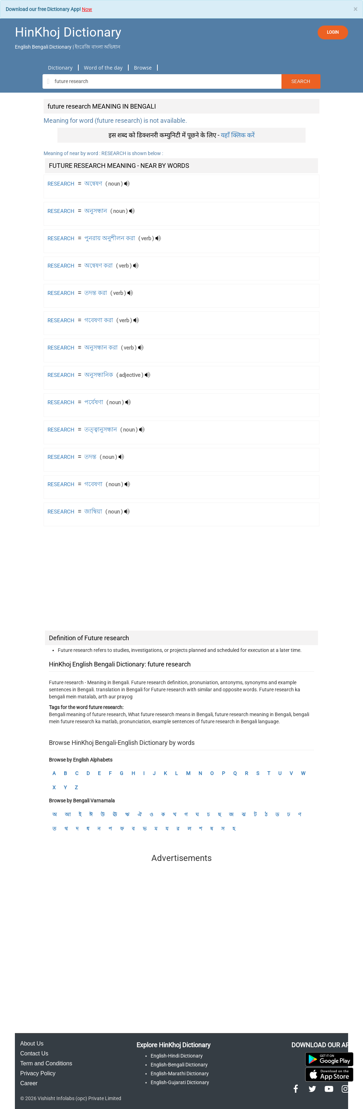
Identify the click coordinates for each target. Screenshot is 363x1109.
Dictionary (60, 68)
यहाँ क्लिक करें (238, 135)
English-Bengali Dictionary (179, 1064)
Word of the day (103, 68)
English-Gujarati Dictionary (180, 1082)
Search (300, 81)
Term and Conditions (46, 1063)
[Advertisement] (181, 579)
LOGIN (333, 32)
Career (29, 1083)
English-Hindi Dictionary (177, 1056)
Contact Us (34, 1053)
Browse (143, 68)
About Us (32, 1044)
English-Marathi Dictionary (180, 1073)
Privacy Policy (38, 1073)
